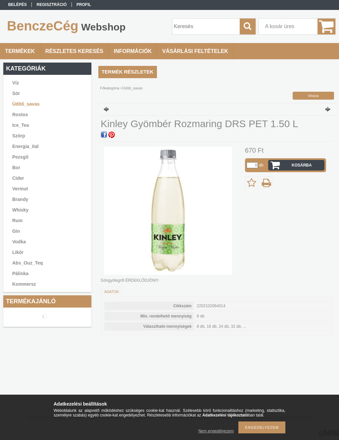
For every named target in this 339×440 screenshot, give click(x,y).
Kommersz (24, 284)
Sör (16, 93)
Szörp (18, 135)
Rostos (20, 114)
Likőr (18, 252)
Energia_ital (25, 146)
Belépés (17, 4)
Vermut (20, 188)
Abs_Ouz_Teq (27, 263)
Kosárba (302, 165)
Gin (16, 231)
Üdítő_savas (25, 104)
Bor (16, 167)
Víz (15, 82)
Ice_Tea (20, 125)
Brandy (20, 199)
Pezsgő (20, 157)
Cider (18, 178)
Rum (17, 220)
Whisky (20, 210)
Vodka (19, 241)
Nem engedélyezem (216, 431)
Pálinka (20, 273)
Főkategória (109, 88)
